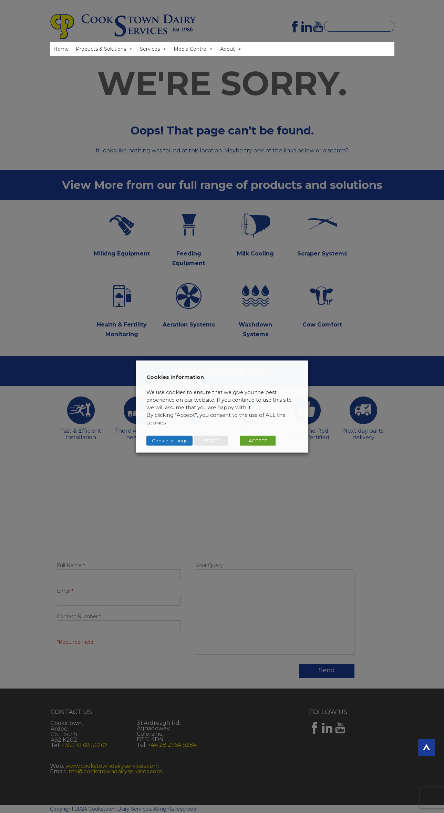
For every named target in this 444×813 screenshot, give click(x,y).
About (227, 49)
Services (150, 49)
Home (61, 49)
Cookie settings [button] (169, 440)
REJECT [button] (211, 440)
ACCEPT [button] (258, 440)
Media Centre (190, 49)
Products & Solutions (101, 49)
